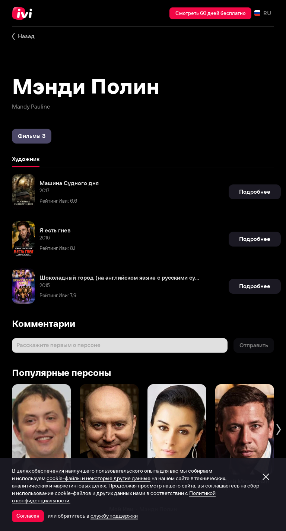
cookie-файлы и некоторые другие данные (98, 478)
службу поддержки (114, 516)
